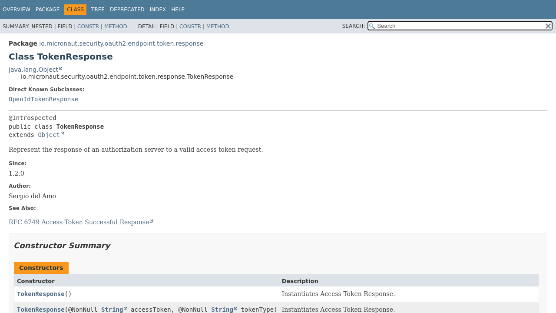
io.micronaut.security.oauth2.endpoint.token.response (121, 43)
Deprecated (127, 10)
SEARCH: (353, 26)
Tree (98, 10)
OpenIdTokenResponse (43, 99)
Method (115, 26)
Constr (88, 26)
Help (178, 10)
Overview (16, 10)
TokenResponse (41, 293)
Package (48, 10)
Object (49, 134)
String (112, 309)
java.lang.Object (33, 69)
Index (158, 10)
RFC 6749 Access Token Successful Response (79, 222)
